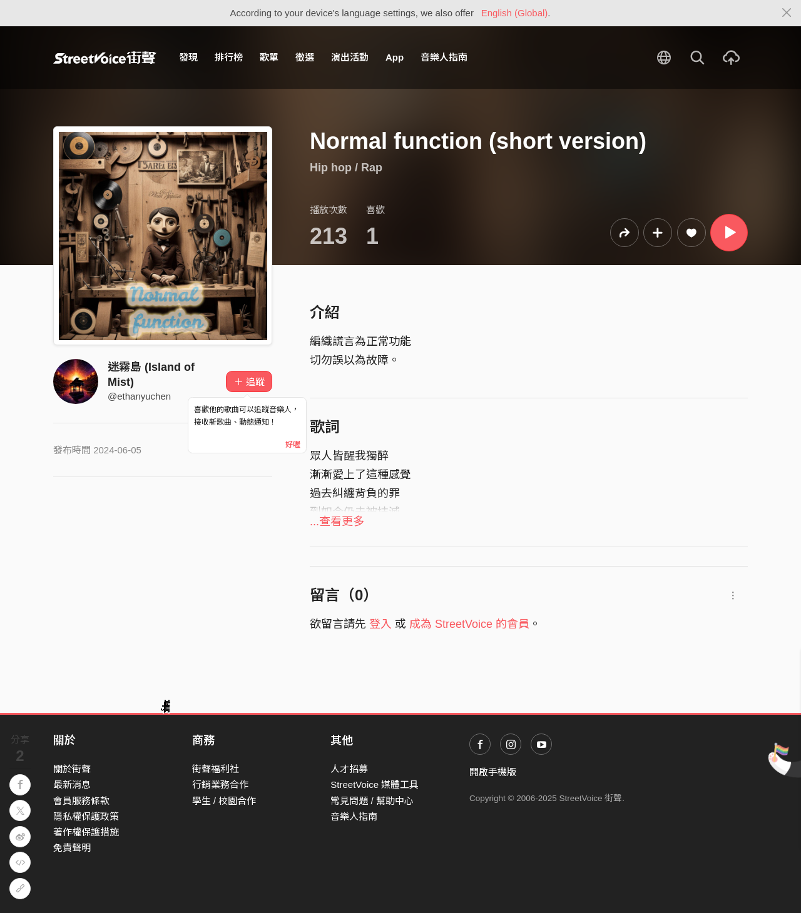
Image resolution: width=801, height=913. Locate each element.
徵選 (304, 57)
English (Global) (514, 13)
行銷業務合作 (220, 784)
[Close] (787, 13)
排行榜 (229, 57)
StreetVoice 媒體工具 (374, 784)
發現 (188, 57)
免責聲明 (72, 847)
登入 (380, 624)
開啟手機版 (492, 772)
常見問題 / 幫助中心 (372, 800)
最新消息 (72, 784)
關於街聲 (72, 769)
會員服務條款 (81, 800)
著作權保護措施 (86, 832)
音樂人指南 (444, 57)
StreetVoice (104, 57)
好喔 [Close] (292, 444)
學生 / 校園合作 (224, 800)
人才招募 (349, 769)
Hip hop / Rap (346, 167)
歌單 (269, 57)
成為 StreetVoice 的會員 (469, 624)
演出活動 (350, 57)
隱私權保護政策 (86, 816)
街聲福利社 (215, 769)
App (394, 57)
